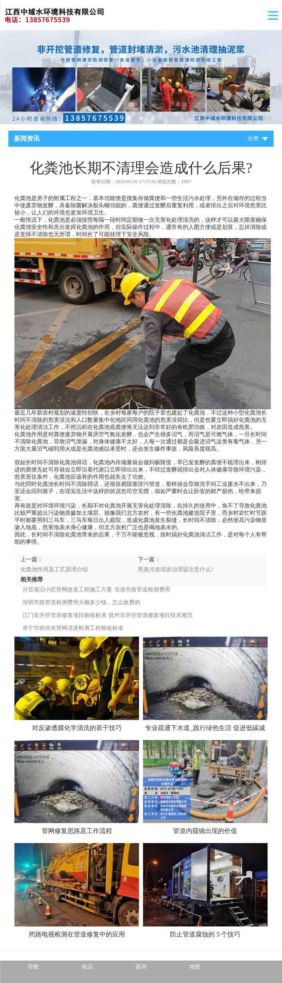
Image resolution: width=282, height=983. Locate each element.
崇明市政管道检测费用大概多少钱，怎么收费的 (81, 602)
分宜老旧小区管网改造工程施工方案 (67, 590)
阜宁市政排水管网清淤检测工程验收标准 (72, 628)
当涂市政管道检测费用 (142, 590)
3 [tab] (153, 118)
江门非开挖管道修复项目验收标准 (64, 615)
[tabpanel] (141, 77)
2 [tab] (141, 118)
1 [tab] (129, 118)
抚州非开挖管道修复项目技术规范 (151, 615)
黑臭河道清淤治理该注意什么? (175, 569)
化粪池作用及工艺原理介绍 (54, 569)
